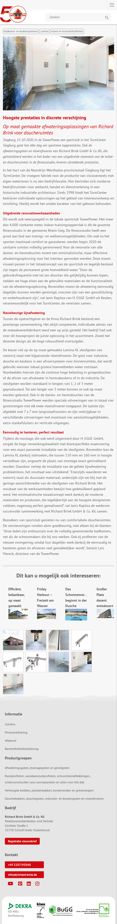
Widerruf (10, 740)
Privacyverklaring (16, 732)
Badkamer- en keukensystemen (21, 31)
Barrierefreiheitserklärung (22, 749)
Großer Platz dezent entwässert (105, 600)
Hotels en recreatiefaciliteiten (67, 31)
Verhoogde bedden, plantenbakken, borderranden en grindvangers (49, 790)
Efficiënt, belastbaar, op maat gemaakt (18, 600)
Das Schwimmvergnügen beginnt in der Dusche (80, 600)
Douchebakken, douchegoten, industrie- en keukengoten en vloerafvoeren (54, 798)
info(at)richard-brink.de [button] (22, 875)
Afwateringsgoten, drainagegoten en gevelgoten (37, 768)
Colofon (10, 724)
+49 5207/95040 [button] (19, 865)
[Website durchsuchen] (78, 17)
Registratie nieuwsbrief (22, 841)
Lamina (44, 31)
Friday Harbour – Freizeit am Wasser (46, 600)
